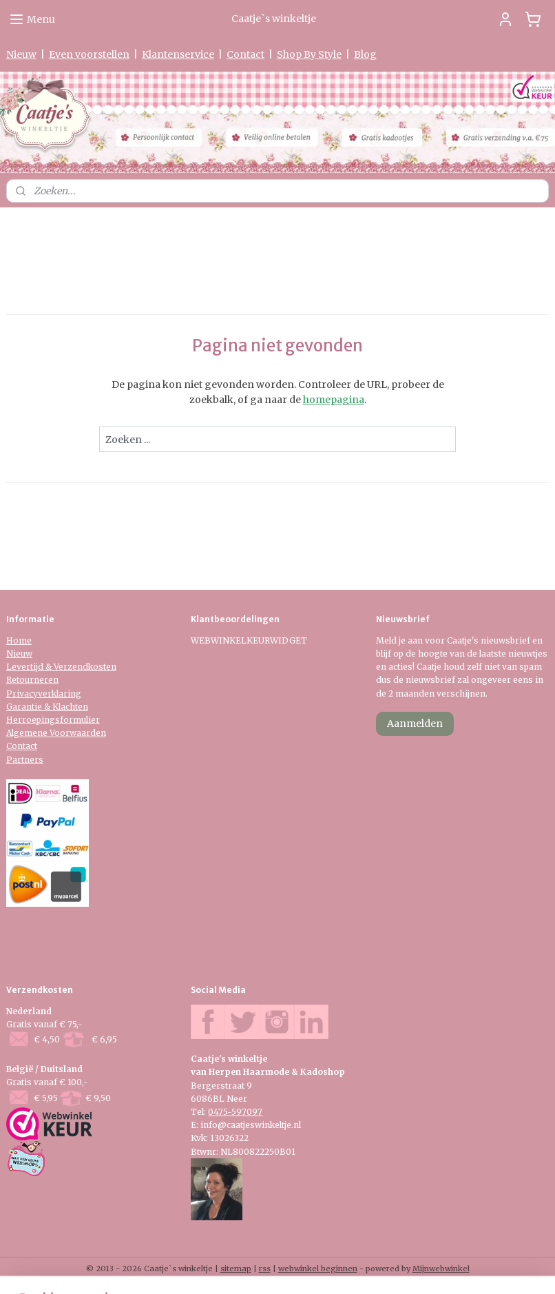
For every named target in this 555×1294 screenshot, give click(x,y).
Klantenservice (178, 54)
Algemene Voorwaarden (56, 733)
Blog (365, 54)
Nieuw (21, 54)
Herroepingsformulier (53, 720)
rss (265, 1268)
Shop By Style (309, 54)
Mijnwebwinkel (441, 1268)
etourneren (35, 680)
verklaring (59, 693)
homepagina (333, 399)
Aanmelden (415, 723)
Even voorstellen (89, 54)
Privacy (22, 693)
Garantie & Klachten (47, 706)
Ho (12, 640)
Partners (24, 759)
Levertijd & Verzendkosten (61, 666)
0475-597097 (235, 1112)
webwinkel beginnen (317, 1268)
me (25, 640)
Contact (245, 54)
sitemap (235, 1268)
